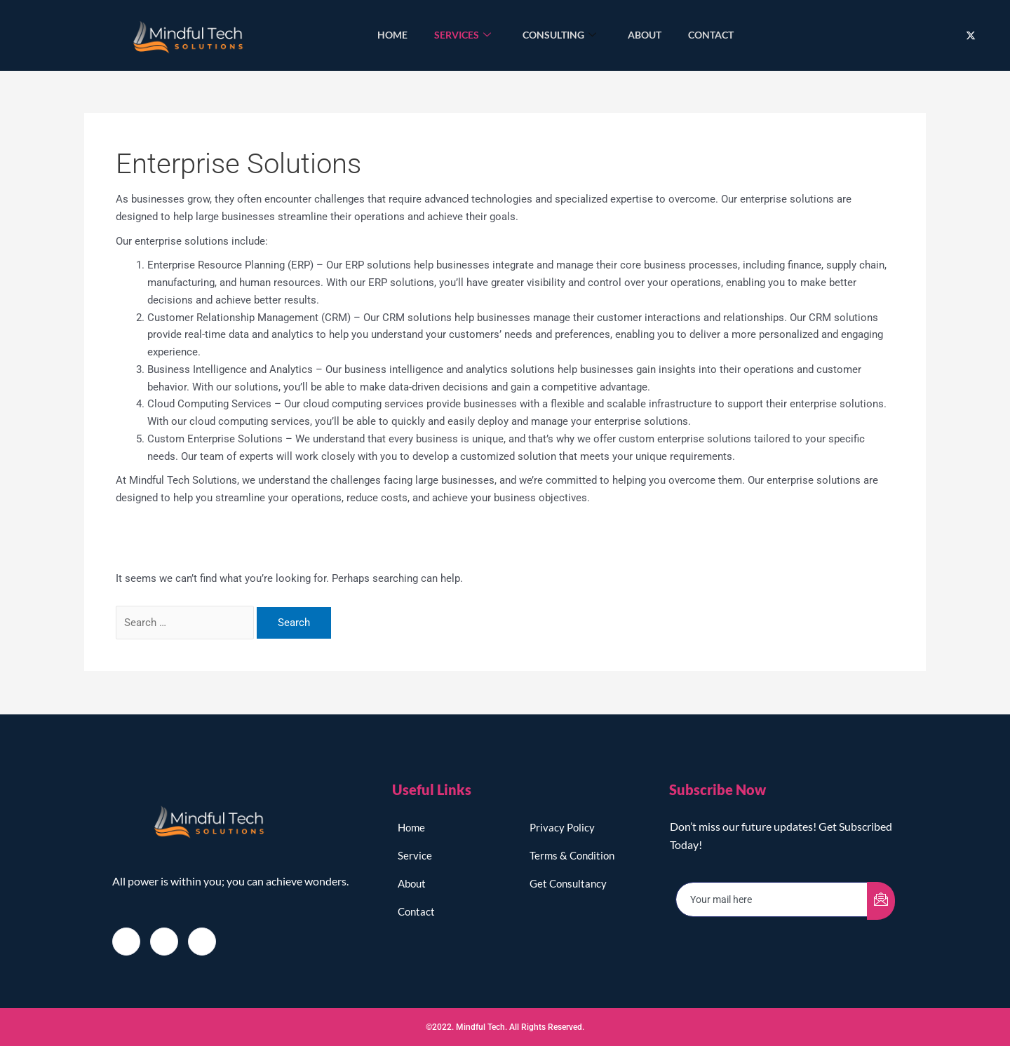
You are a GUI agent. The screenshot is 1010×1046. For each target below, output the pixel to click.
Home (390, 35)
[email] (771, 899)
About (645, 35)
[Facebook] (126, 941)
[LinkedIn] (202, 941)
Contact (713, 35)
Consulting (559, 35)
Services (461, 35)
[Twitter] (971, 35)
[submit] (881, 900)
